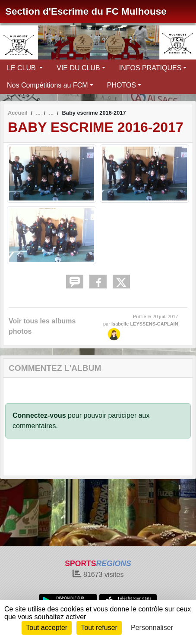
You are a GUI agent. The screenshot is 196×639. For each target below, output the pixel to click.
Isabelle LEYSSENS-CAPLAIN (144, 323)
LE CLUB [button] (22, 68)
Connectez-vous (39, 415)
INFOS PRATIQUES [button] (150, 68)
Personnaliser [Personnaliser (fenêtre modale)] (152, 627)
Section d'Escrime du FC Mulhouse (86, 11)
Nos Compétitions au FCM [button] (47, 85)
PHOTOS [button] (121, 85)
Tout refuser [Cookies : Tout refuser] (99, 627)
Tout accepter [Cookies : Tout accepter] (46, 627)
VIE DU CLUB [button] (78, 68)
